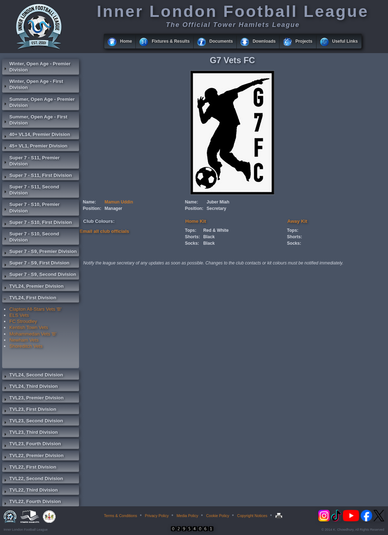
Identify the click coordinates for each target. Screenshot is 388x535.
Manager (113, 208)
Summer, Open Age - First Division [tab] (34, 120)
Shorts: (192, 236)
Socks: (192, 243)
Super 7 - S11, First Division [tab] (37, 176)
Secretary (216, 208)
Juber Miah (218, 202)
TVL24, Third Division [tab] (30, 387)
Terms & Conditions (120, 515)
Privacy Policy (156, 515)
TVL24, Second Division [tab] (32, 375)
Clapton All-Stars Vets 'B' (35, 309)
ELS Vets (19, 315)
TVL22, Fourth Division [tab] (31, 502)
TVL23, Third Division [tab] (30, 433)
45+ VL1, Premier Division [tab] (35, 146)
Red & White (216, 230)
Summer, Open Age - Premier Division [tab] (38, 102)
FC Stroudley (23, 321)
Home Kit (195, 221)
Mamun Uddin (119, 202)
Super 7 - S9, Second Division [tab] (39, 275)
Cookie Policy (218, 515)
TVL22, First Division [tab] (29, 467)
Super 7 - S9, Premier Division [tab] (39, 252)
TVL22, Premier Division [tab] (33, 456)
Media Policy (187, 515)
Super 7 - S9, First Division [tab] (35, 263)
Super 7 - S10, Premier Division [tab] (31, 207)
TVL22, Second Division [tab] (32, 479)
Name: (89, 202)
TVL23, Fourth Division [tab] (31, 444)
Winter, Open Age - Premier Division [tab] (36, 66)
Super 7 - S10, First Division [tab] (37, 223)
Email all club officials (104, 231)
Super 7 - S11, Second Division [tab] (30, 190)
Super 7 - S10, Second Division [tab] (30, 237)
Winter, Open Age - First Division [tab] (32, 84)
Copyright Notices (252, 515)
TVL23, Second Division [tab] (32, 421)
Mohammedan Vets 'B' (32, 334)
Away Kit (297, 221)
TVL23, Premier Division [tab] (33, 398)
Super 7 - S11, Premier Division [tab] (31, 160)
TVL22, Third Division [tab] (30, 490)
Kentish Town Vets (28, 327)
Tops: (191, 230)
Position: (92, 208)
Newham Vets (23, 340)
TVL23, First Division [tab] (29, 410)
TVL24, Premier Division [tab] (33, 287)
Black (209, 236)
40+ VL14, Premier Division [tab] (36, 135)
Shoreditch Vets (25, 346)
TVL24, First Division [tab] (29, 298)
